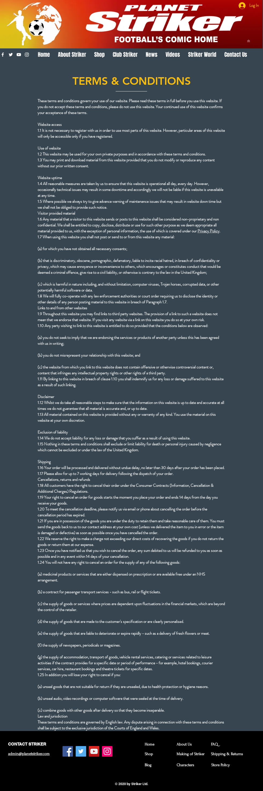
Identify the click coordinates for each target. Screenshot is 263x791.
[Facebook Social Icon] (68, 751)
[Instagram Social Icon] (107, 751)
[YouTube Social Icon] (94, 751)
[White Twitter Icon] (10, 54)
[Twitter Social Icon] (81, 751)
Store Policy (220, 765)
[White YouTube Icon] (18, 54)
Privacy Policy (209, 231)
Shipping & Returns (227, 754)
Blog (148, 765)
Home (149, 744)
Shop (149, 754)
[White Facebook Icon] (2, 54)
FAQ (214, 744)
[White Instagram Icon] (27, 54)
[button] (250, 41)
